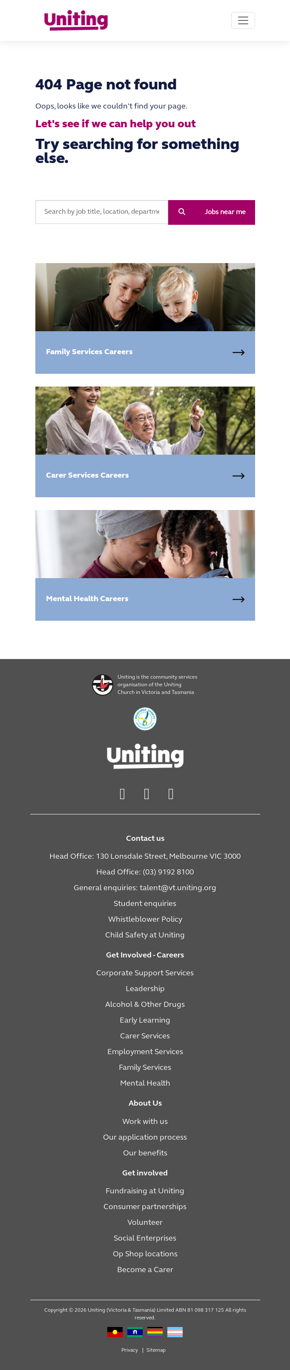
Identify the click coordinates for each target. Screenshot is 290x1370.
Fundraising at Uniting (145, 1191)
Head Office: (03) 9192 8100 (145, 872)
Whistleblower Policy (145, 920)
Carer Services (145, 1036)
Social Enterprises (145, 1239)
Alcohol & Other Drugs (145, 1005)
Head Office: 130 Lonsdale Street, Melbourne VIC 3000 (145, 857)
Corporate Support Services (145, 973)
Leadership (145, 989)
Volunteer (145, 1223)
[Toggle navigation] (243, 20)
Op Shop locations (145, 1254)
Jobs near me (225, 212)
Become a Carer (145, 1270)
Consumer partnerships (145, 1207)
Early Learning (145, 1021)
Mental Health (145, 1084)
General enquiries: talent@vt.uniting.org (145, 888)
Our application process (145, 1138)
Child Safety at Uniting (145, 935)
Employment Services (145, 1052)
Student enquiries (145, 904)
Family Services (145, 1068)
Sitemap (156, 1350)
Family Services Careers (89, 352)
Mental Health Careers (87, 599)
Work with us (145, 1122)
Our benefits (145, 1153)
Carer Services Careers (87, 476)
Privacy (129, 1350)
